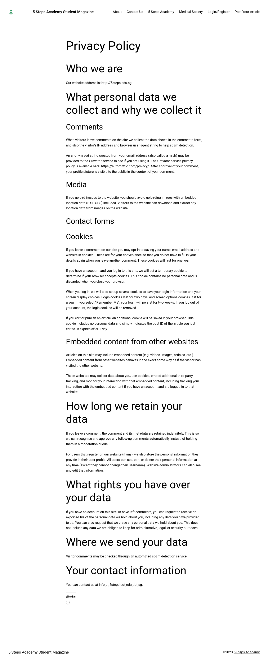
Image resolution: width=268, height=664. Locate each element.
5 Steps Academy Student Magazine (63, 12)
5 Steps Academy (247, 652)
